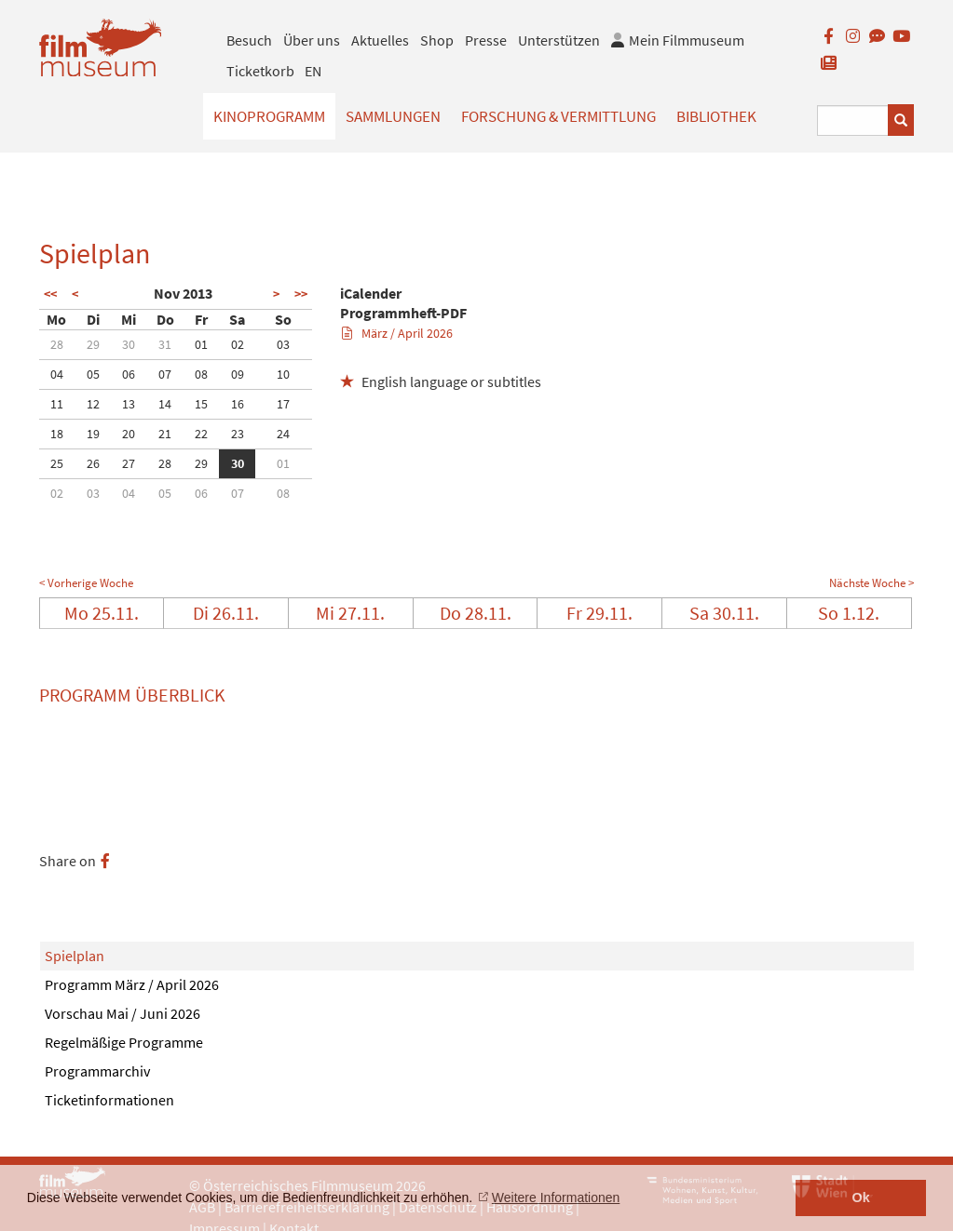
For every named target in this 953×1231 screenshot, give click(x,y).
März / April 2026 (397, 333)
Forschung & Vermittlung (558, 116)
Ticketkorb (260, 70)
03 (283, 344)
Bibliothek (716, 116)
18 (56, 433)
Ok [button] (861, 1197)
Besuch (249, 40)
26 (93, 463)
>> (300, 294)
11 (56, 403)
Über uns (311, 40)
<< (50, 294)
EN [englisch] (313, 70)
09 (237, 374)
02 (237, 344)
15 (201, 403)
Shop (437, 40)
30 (128, 344)
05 (93, 374)
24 (283, 433)
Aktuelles (380, 40)
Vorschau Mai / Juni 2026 (122, 1013)
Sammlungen (393, 116)
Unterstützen (559, 40)
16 (237, 403)
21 (164, 433)
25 (56, 463)
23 (237, 433)
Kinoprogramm (269, 116)
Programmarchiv (97, 1071)
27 (128, 463)
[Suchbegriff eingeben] (853, 120)
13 (128, 403)
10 (283, 374)
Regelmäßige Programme (124, 1042)
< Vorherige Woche (86, 583)
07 (164, 374)
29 (93, 344)
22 (201, 433)
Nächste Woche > (871, 583)
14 (164, 403)
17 (283, 403)
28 (56, 344)
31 (164, 344)
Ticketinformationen (109, 1100)
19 (93, 433)
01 (201, 344)
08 (201, 374)
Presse (486, 40)
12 (93, 403)
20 (128, 433)
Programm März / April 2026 (132, 984)
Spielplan (74, 955)
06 (128, 374)
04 (56, 374)
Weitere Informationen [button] (555, 1197)
